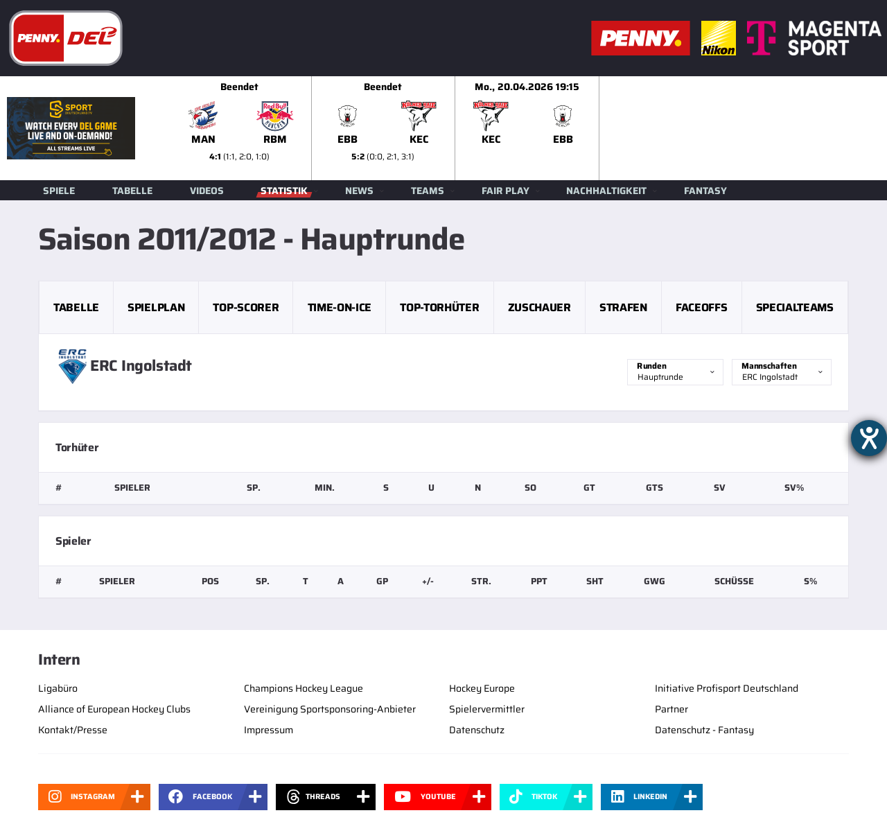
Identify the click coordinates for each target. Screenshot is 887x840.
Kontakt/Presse (72, 729)
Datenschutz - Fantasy (704, 729)
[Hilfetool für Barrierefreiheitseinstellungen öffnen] (869, 438)
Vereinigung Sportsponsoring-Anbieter (330, 709)
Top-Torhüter (439, 307)
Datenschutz (476, 729)
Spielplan (156, 307)
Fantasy (705, 190)
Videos (207, 190)
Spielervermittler (487, 709)
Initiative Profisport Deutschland (726, 688)
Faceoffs (701, 307)
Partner (671, 709)
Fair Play (505, 190)
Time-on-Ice (339, 307)
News (359, 190)
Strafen (623, 307)
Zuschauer (539, 307)
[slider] (527, 128)
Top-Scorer (246, 307)
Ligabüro (58, 688)
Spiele (59, 190)
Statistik (284, 190)
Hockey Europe (482, 688)
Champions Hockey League (303, 688)
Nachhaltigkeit (606, 190)
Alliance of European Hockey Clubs (114, 709)
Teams (427, 190)
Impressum (268, 729)
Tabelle (132, 190)
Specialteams (795, 307)
